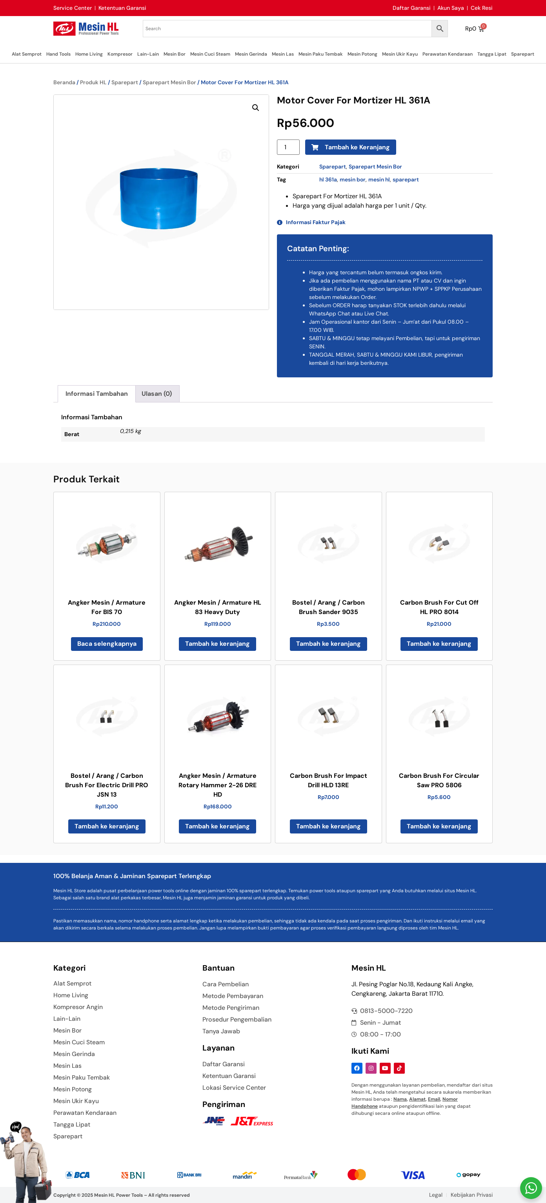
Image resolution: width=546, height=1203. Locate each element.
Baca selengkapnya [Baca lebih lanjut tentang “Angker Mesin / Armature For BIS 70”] (106, 644)
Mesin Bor (175, 54)
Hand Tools (58, 54)
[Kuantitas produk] (288, 147)
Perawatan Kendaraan (447, 54)
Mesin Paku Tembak (320, 54)
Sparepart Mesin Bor (169, 82)
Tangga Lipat (491, 54)
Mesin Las (283, 54)
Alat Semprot (27, 54)
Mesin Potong (362, 54)
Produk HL (93, 82)
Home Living (89, 54)
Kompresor (120, 54)
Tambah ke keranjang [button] (217, 644)
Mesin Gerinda (251, 54)
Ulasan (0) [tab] (157, 394)
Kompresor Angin (78, 1007)
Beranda (64, 82)
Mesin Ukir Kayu (400, 54)
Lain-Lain (148, 54)
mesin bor (353, 179)
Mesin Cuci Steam (210, 54)
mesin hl (379, 179)
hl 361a (328, 179)
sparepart (406, 179)
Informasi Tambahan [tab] (97, 394)
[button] (256, 108)
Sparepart (522, 54)
